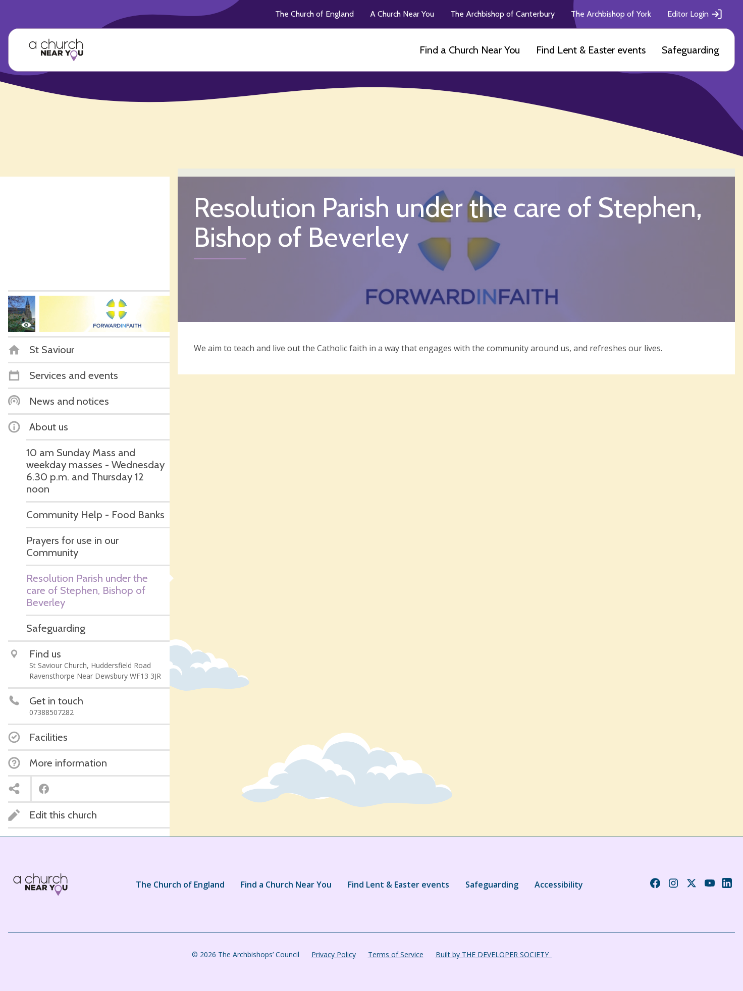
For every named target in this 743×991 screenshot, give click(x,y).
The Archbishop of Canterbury (502, 14)
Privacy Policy (333, 954)
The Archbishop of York (611, 14)
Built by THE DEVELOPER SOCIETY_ (494, 954)
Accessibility (559, 884)
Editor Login (695, 14)
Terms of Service (395, 954)
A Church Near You (402, 14)
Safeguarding (690, 50)
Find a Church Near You (469, 50)
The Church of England (314, 14)
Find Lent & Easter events (591, 50)
